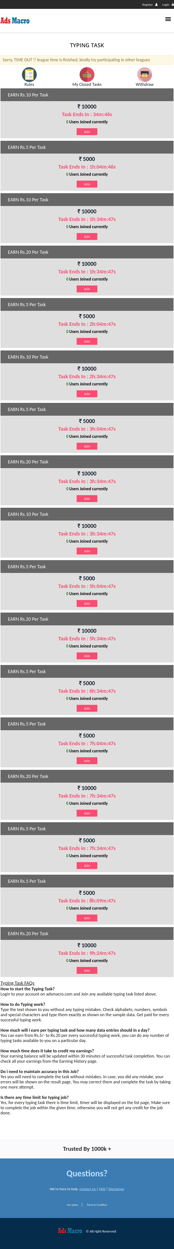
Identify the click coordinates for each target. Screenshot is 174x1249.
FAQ (102, 1189)
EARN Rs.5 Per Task (27, 147)
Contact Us (88, 1189)
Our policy (72, 1204)
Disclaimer (116, 1189)
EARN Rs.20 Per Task (28, 252)
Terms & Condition (97, 1204)
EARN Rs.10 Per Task (28, 95)
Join (87, 131)
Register (150, 4)
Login (168, 4)
